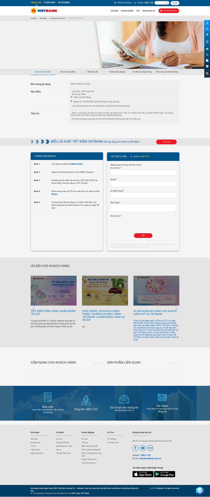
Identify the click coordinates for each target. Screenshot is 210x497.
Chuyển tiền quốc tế (89, 460)
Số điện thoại (116, 191)
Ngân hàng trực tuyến (64, 446)
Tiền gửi (85, 443)
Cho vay (59, 439)
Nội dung (114, 202)
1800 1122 (148, 3)
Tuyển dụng (35, 450)
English (174, 3)
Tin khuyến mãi (113, 443)
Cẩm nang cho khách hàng (167, 72)
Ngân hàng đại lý (37, 453)
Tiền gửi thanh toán (63, 453)
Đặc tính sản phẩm (43, 72)
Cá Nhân (114, 11)
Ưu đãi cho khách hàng (142, 72)
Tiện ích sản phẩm (68, 72)
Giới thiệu (34, 439)
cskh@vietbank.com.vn (150, 458)
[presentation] (130, 223)
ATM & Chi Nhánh (124, 3)
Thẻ (138, 11)
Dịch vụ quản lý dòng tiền (91, 450)
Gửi (143, 236)
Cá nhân (34, 18)
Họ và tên (114, 168)
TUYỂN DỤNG (49, 2)
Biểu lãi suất (93, 72)
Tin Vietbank (112, 439)
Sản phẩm (43, 18)
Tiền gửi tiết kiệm (63, 443)
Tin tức (33, 446)
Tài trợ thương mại (89, 463)
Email (113, 179)
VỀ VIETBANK (64, 2)
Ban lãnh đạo (36, 443)
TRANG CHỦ (36, 2)
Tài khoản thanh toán (57, 18)
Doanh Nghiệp (127, 11)
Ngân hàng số (148, 11)
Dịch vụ (59, 450)
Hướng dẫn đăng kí (117, 72)
